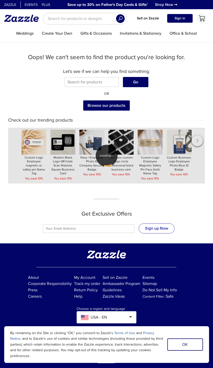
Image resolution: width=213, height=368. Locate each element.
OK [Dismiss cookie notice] (185, 344)
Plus (46, 5)
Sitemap (150, 283)
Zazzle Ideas (114, 296)
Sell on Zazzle (148, 18)
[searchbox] (85, 18)
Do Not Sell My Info (160, 290)
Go (135, 82)
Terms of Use (124, 333)
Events (31, 5)
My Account (84, 277)
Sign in (180, 18)
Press (32, 290)
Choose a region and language (101, 309)
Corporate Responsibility (50, 283)
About (33, 277)
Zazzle (10, 5)
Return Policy (86, 290)
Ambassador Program (121, 283)
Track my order (87, 283)
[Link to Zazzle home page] (23, 18)
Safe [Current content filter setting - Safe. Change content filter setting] (170, 296)
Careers (35, 296)
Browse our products (106, 105)
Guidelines (112, 290)
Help (78, 296)
